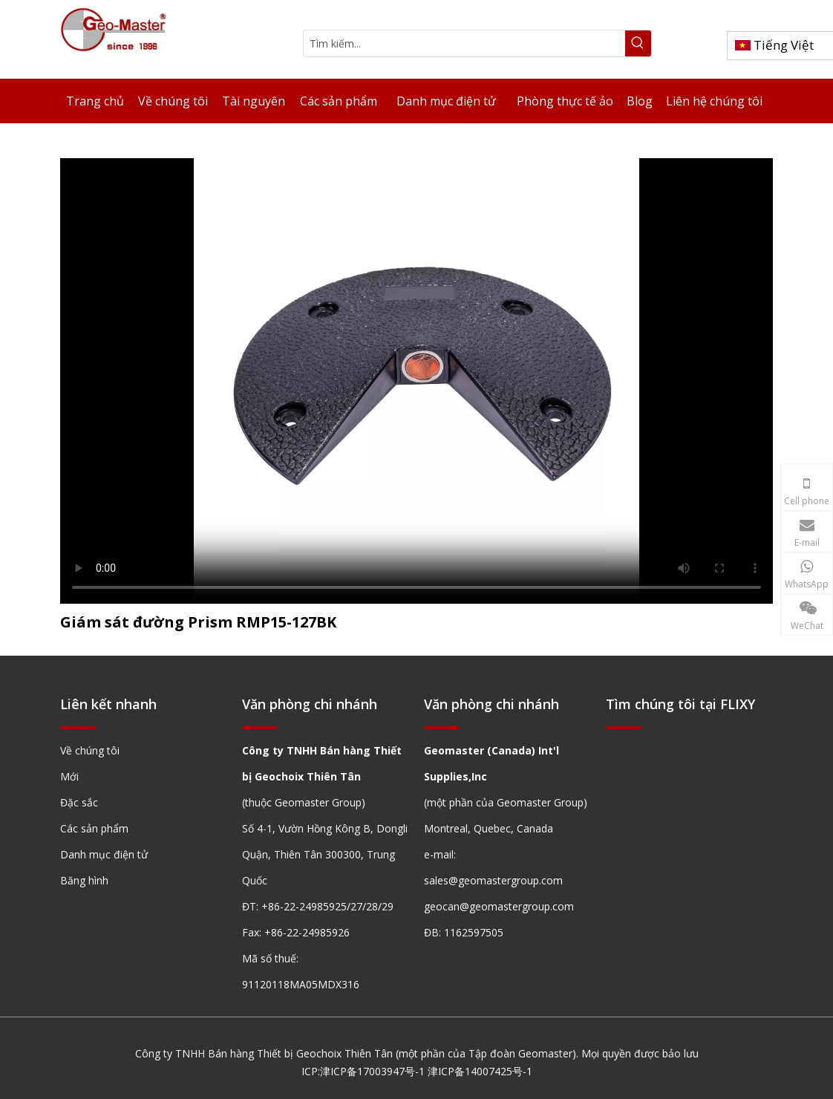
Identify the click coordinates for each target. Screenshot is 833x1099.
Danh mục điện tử (104, 854)
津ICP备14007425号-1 (480, 1071)
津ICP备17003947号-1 (372, 1071)
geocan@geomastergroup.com (499, 906)
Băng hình (84, 880)
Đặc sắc (79, 802)
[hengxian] (78, 726)
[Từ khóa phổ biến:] (638, 43)
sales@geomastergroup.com (493, 880)
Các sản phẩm (94, 828)
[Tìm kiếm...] (464, 43)
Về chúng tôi (90, 750)
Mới (69, 776)
